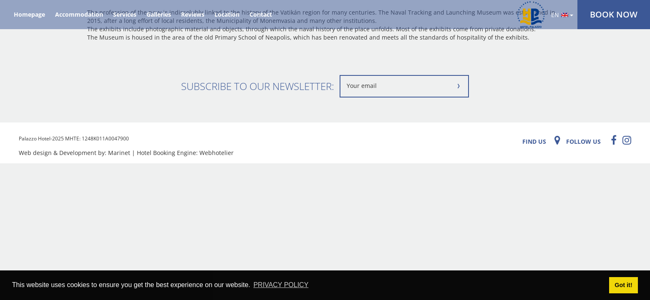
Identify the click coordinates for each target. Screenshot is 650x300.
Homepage (29, 14)
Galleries (158, 14)
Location (226, 14)
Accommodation (79, 14)
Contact (260, 14)
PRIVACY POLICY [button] (280, 284)
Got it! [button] (623, 285)
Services (124, 14)
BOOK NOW (613, 14)
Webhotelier (216, 153)
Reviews (192, 14)
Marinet (119, 153)
